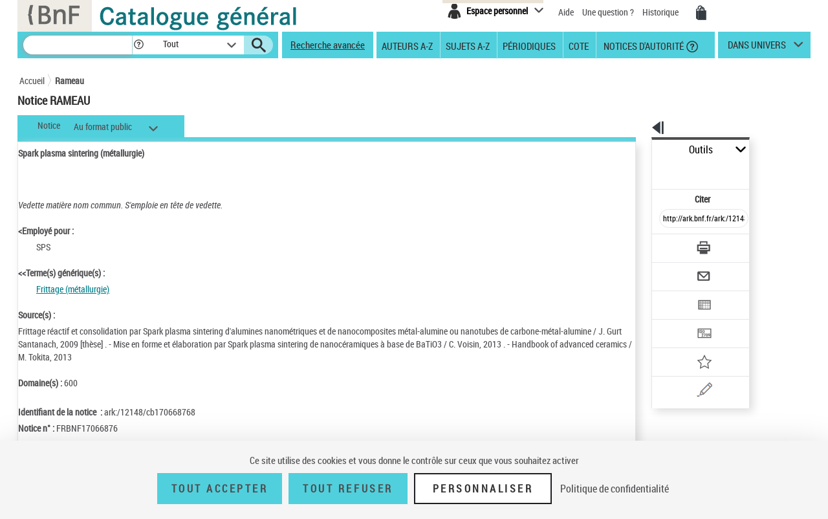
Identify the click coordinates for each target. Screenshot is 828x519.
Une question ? (608, 12)
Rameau (69, 80)
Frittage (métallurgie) (72, 289)
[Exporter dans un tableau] (677, 270)
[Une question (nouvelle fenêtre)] (693, 345)
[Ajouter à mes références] (675, 320)
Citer (647, 170)
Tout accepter (219, 488)
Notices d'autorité (643, 45)
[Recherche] (77, 45)
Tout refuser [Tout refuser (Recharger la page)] (348, 488)
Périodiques (529, 45)
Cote (579, 45)
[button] (138, 45)
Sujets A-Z (468, 45)
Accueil (32, 80)
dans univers (757, 48)
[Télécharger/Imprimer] (670, 219)
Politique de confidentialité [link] (614, 488)
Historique (661, 12)
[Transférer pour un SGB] (673, 295)
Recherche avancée (327, 44)
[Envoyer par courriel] (667, 244)
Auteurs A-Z (407, 45)
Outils (637, 150)
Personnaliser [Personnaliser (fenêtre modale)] (483, 488)
